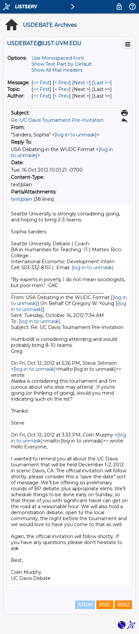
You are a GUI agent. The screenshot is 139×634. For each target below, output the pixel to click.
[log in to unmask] (76, 135)
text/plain (21, 199)
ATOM (85, 605)
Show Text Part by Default (61, 64)
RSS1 (105, 605)
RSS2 (123, 605)
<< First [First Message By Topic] (41, 89)
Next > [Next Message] (81, 83)
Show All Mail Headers (56, 70)
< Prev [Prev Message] (61, 83)
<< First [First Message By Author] (41, 96)
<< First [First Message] (41, 83)
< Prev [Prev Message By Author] (61, 96)
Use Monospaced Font (57, 58)
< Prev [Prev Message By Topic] (61, 89)
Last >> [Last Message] (102, 83)
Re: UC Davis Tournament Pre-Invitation (57, 120)
